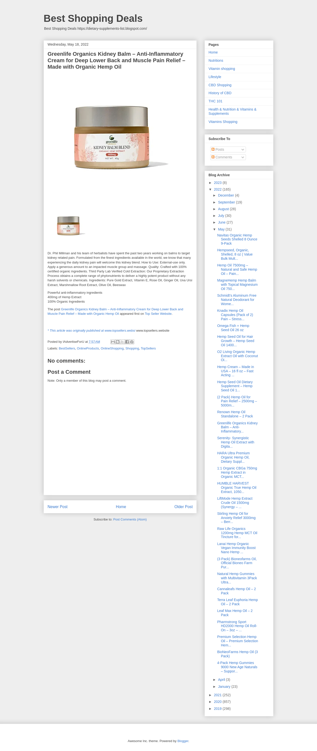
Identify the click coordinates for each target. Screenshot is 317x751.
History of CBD (220, 93)
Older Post (183, 507)
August (224, 209)
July (221, 216)
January (224, 687)
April (222, 680)
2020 (218, 702)
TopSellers (148, 348)
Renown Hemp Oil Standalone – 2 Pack (235, 414)
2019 (218, 709)
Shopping (132, 348)
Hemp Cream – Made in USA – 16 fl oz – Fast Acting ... (235, 371)
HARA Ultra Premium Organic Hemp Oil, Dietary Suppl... (233, 457)
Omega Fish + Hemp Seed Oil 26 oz (233, 328)
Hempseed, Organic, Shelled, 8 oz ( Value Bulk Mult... (235, 254)
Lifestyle (215, 77)
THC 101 (215, 101)
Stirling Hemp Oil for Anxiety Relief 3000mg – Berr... (236, 518)
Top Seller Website (158, 314)
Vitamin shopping (222, 69)
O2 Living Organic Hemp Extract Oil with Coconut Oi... (237, 356)
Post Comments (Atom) (130, 519)
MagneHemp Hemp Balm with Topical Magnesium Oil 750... (237, 284)
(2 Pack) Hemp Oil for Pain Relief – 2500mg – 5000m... (237, 401)
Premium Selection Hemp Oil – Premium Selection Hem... (237, 641)
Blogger (182, 741)
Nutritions (216, 60)
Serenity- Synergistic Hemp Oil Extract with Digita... (235, 442)
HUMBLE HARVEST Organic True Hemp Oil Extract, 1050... (236, 487)
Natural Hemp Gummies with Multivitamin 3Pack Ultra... (237, 578)
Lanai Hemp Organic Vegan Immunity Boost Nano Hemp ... (236, 548)
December (226, 195)
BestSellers (67, 348)
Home (121, 507)
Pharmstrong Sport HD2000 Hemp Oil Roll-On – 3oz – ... (237, 626)
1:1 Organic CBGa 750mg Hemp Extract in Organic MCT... (237, 472)
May (221, 229)
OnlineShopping (112, 348)
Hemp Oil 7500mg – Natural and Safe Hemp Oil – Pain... (237, 269)
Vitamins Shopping (223, 122)
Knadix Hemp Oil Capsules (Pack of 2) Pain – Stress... (235, 315)
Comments (221, 157)
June (222, 222)
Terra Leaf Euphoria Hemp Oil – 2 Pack (237, 602)
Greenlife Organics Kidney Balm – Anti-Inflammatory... (237, 427)
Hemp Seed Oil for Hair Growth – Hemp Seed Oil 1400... (235, 341)
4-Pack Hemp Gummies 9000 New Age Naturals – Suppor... (237, 667)
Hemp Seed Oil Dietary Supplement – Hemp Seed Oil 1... (235, 386)
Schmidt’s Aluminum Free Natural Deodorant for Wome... (236, 299)
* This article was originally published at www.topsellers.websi (91, 330)
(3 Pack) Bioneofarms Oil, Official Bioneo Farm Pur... (237, 563)
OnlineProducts (88, 348)
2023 (218, 183)
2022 (218, 189)
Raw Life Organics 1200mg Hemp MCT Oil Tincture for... (237, 533)
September (227, 202)
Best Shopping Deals (93, 18)
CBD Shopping (220, 85)
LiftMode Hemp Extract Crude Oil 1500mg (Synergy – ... (234, 502)
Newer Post (58, 507)
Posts (217, 149)
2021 (218, 695)
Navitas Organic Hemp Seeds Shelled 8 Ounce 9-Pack (237, 239)
